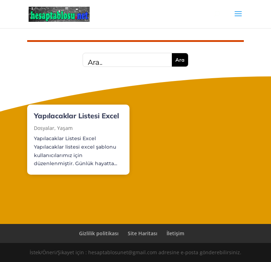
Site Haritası (142, 233)
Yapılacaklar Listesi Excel (76, 115)
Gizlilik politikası (99, 233)
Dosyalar (44, 128)
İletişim (175, 233)
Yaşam (65, 128)
